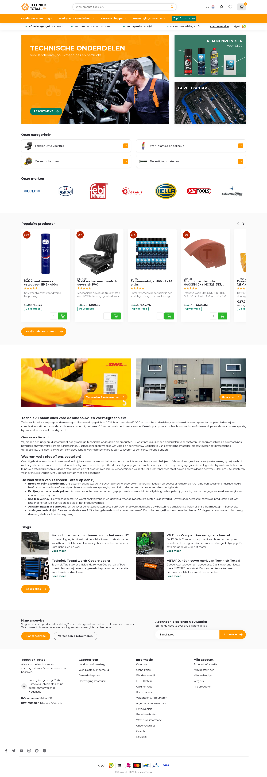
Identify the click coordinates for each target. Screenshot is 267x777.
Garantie (141, 731)
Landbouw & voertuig (35, 18)
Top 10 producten (184, 18)
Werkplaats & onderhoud (75, 18)
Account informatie (205, 664)
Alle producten (202, 686)
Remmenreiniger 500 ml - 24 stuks (151, 283)
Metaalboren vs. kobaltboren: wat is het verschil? (90, 535)
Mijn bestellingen (204, 669)
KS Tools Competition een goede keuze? (198, 535)
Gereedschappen (112, 18)
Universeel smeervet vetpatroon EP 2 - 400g (41, 283)
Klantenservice (219, 26)
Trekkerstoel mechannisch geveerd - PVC (97, 283)
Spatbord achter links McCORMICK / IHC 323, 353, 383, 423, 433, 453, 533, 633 (203, 283)
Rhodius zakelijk (146, 675)
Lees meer (59, 550)
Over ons (141, 664)
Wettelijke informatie (149, 720)
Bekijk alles (36, 589)
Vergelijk (199, 681)
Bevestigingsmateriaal (148, 18)
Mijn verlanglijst (203, 675)
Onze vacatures (145, 725)
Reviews (141, 736)
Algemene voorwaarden (151, 703)
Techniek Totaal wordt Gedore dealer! (81, 560)
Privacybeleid (144, 708)
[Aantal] (53, 316)
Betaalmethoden (146, 714)
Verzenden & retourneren (75, 636)
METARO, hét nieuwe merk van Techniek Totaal (203, 560)
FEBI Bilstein (144, 681)
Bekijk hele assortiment (44, 331)
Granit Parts (143, 669)
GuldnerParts (144, 686)
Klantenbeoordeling (185, 26)
